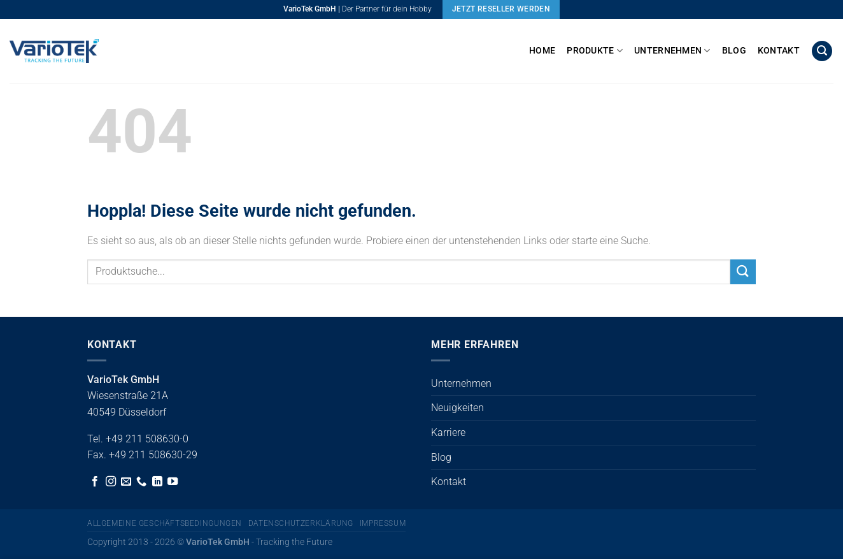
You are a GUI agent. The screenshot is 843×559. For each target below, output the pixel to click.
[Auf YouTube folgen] (172, 482)
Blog (734, 50)
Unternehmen (672, 51)
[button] (822, 51)
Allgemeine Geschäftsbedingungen (164, 523)
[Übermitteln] (743, 271)
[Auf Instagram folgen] (111, 482)
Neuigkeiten (457, 408)
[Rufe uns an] (141, 482)
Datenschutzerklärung (300, 523)
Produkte (595, 51)
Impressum (383, 523)
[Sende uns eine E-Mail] (126, 482)
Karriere (448, 432)
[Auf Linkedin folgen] (157, 482)
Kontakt (779, 50)
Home (542, 50)
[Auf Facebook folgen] (95, 482)
